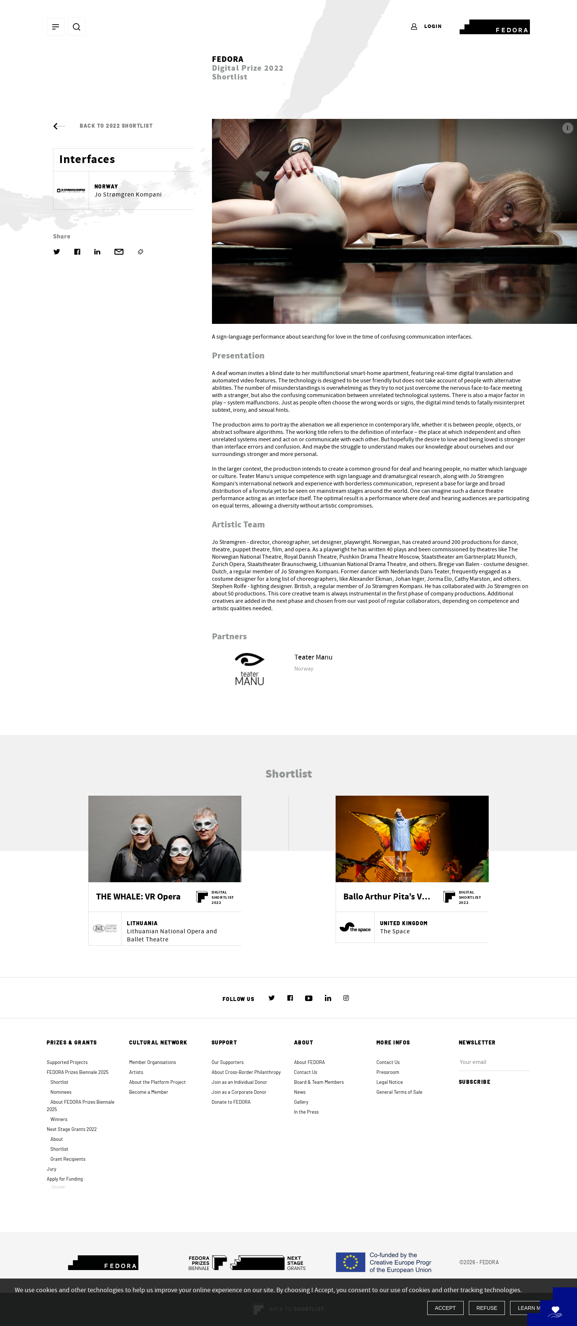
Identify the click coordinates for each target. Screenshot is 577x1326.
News (299, 1092)
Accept (445, 1308)
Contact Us (305, 1072)
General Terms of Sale (399, 1092)
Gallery (301, 1102)
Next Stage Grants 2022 (72, 1129)
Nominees (60, 1092)
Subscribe (478, 1082)
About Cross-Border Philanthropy (246, 1072)
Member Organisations (152, 1062)
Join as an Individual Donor (239, 1082)
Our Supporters (228, 1062)
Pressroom (387, 1072)
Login (426, 26)
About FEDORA (309, 1062)
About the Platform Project (157, 1082)
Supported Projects (67, 1062)
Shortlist (59, 1082)
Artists (136, 1072)
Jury (51, 1169)
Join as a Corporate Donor (239, 1092)
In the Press (306, 1112)
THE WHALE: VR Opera (138, 897)
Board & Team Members (319, 1082)
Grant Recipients (67, 1159)
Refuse (487, 1308)
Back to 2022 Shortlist (103, 126)
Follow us (239, 999)
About (56, 1139)
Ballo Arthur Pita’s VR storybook (388, 897)
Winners (58, 1119)
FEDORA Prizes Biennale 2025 (78, 1072)
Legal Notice (389, 1082)
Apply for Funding (82, 1183)
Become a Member (148, 1092)
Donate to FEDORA (231, 1102)
